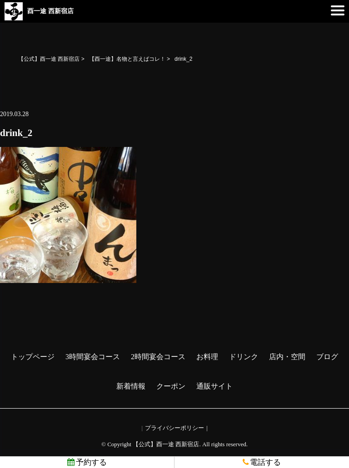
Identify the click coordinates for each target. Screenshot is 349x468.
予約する (87, 462)
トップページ (33, 357)
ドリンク (243, 357)
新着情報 (130, 386)
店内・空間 (287, 357)
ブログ (327, 357)
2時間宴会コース (158, 357)
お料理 (207, 357)
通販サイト (214, 386)
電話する (262, 462)
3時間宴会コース (92, 357)
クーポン (170, 386)
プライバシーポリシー (174, 427)
